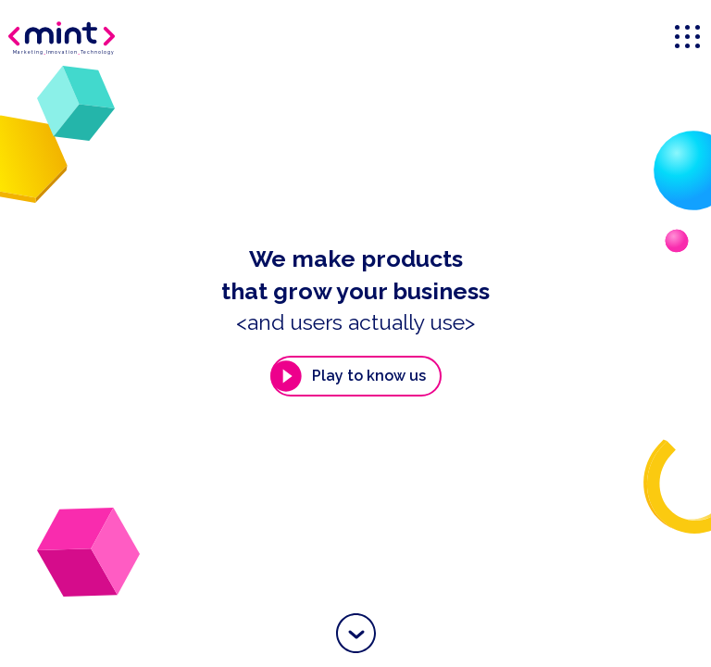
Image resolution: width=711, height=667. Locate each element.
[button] (356, 633)
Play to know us (348, 376)
